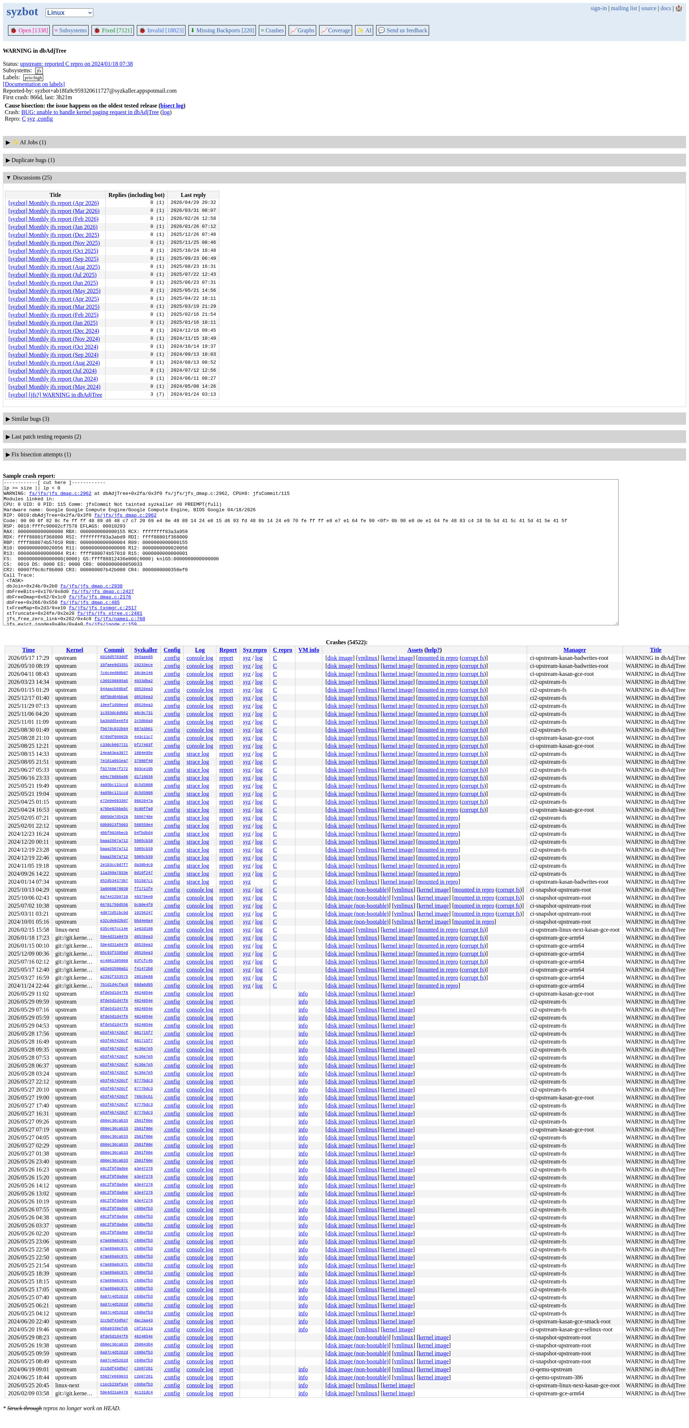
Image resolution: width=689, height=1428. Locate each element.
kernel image (398, 658)
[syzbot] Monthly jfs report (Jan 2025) (53, 323)
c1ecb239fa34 (114, 1384)
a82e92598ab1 (114, 969)
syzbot (22, 11)
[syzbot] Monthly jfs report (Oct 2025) (53, 251)
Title (655, 650)
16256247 (143, 913)
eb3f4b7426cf (114, 1033)
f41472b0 (143, 969)
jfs (39, 70)
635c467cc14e (114, 929)
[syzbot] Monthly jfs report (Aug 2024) (54, 363)
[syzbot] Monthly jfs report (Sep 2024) (53, 355)
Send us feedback (402, 30)
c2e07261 (143, 1368)
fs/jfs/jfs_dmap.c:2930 (91, 607)
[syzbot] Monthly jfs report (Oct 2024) (53, 347)
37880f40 (143, 761)
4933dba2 (143, 681)
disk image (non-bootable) (358, 890)
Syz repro (255, 650)
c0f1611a (143, 1328)
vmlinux (367, 658)
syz (31, 119)
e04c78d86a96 (114, 777)
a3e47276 (143, 1168)
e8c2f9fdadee (114, 1168)
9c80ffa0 (143, 809)
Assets (415, 650)
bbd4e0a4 (143, 921)
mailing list (624, 8)
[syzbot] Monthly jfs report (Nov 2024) (54, 339)
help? (433, 650)
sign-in (599, 8)
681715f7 (143, 1033)
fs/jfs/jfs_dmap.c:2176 (100, 620)
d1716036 (143, 777)
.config (45, 119)
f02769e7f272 (114, 769)
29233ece (143, 665)
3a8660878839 (114, 889)
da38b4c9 (143, 865)
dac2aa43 (143, 1320)
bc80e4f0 (143, 905)
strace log (198, 754)
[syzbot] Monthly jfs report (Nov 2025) (54, 243)
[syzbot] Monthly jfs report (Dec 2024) (53, 331)
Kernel (74, 650)
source (649, 8)
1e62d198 (143, 929)
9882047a (143, 801)
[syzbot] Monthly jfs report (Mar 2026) (53, 211)
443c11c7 (143, 737)
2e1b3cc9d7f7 (114, 865)
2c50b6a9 (143, 721)
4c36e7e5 (143, 1049)
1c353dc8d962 (114, 713)
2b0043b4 (143, 1344)
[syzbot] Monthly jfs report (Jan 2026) (53, 227)
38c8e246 (143, 673)
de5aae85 (143, 657)
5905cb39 (143, 841)
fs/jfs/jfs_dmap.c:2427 (103, 614)
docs (665, 8)
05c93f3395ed (114, 953)
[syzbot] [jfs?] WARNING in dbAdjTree (55, 395)
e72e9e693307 (114, 801)
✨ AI (364, 30)
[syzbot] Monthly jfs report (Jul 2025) (52, 275)
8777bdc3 (143, 1081)
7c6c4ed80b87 (114, 673)
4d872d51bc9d (114, 913)
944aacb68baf (114, 689)
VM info (308, 650)
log (166, 112)
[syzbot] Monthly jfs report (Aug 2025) (54, 267)
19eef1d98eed (114, 705)
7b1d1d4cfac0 (114, 985)
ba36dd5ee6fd (114, 721)
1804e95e (143, 753)
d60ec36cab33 (114, 1121)
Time (28, 650)
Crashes (272, 30)
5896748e (143, 817)
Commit (114, 650)
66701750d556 (114, 905)
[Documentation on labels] (34, 84)
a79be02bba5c (114, 809)
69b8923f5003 (114, 825)
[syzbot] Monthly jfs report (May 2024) (54, 387)
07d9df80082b (114, 737)
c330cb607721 (114, 745)
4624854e (143, 993)
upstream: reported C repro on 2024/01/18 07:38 (76, 64)
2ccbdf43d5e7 (114, 1320)
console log (200, 658)
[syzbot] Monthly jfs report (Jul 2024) (52, 371)
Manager (574, 650)
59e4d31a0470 (114, 937)
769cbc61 (143, 1097)
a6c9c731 (143, 713)
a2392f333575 (114, 977)
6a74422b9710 (114, 897)
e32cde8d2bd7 (114, 921)
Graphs (302, 30)
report (226, 658)
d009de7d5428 (114, 817)
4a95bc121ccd (114, 785)
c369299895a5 (114, 681)
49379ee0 (143, 897)
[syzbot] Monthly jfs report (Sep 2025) (53, 259)
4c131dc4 (143, 1392)
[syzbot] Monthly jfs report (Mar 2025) (53, 307)
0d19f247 (143, 873)
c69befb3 (143, 1208)
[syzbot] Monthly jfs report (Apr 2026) (53, 203)
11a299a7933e (114, 873)
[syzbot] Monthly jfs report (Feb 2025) (53, 315)
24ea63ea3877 (114, 753)
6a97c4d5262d (114, 1296)
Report (228, 650)
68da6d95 (143, 985)
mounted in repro (438, 658)
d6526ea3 (143, 689)
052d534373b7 (114, 881)
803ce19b (143, 769)
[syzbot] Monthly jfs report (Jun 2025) (53, 283)
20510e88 (143, 977)
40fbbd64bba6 (114, 697)
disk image (340, 658)
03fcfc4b (143, 961)
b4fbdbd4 (143, 833)
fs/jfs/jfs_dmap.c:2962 (60, 496)
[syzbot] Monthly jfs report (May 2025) (54, 291)
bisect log (172, 105)
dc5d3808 (143, 785)
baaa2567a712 (114, 841)
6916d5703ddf (114, 657)
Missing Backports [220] (222, 30)
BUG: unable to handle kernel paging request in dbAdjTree (90, 112)
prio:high (33, 77)
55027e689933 (114, 1376)
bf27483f (143, 745)
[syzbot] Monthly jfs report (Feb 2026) (53, 219)
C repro (282, 650)
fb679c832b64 (114, 729)
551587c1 (143, 881)
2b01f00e (143, 1121)
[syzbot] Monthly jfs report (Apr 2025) (53, 299)
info (303, 994)
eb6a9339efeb (114, 1328)
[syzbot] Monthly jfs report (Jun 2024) (53, 379)
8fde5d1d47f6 (114, 993)
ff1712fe (143, 889)
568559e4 (143, 825)
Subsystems (70, 30)
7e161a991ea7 (114, 761)
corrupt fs (472, 658)
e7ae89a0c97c (114, 1240)
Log (200, 650)
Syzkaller (146, 650)
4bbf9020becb (114, 833)
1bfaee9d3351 (114, 665)
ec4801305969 (114, 961)
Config (172, 650)
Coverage (335, 30)
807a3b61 (143, 729)
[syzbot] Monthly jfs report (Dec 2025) (53, 235)
